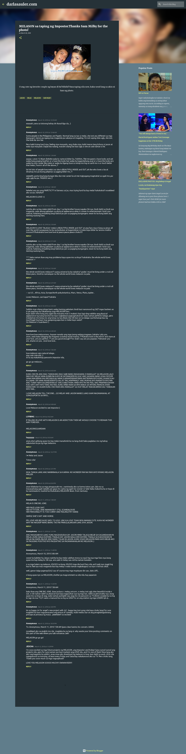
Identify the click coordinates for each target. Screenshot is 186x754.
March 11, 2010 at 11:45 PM (47, 584)
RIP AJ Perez (144, 93)
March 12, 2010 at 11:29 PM (44, 646)
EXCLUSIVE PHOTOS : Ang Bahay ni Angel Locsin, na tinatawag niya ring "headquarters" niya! (155, 185)
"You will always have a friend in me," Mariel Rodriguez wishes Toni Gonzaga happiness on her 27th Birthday (154, 137)
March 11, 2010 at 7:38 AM (47, 500)
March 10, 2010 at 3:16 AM (47, 268)
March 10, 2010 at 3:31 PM (47, 469)
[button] (20, 38)
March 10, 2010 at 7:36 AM (47, 350)
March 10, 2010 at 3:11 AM (47, 241)
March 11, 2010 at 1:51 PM (47, 531)
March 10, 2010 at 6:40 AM (47, 331)
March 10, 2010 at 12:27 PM (47, 452)
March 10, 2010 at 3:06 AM (47, 206)
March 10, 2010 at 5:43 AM (47, 306)
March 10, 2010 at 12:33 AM (47, 120)
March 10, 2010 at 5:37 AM (47, 283)
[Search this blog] (171, 4)
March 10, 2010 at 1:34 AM (47, 155)
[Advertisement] (67, 727)
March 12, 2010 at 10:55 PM (47, 623)
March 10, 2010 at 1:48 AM (47, 187)
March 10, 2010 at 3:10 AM (47, 224)
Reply (28, 127)
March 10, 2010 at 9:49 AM (47, 404)
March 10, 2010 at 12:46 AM (47, 132)
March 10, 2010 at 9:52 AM (44, 417)
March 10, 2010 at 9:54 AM (44, 437)
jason (22, 98)
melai (29, 98)
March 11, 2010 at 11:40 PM (47, 550)
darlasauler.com (22, 4)
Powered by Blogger (93, 751)
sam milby (47, 98)
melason (37, 98)
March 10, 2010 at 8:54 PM (47, 483)
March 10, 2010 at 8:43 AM (47, 370)
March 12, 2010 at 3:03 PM (47, 607)
